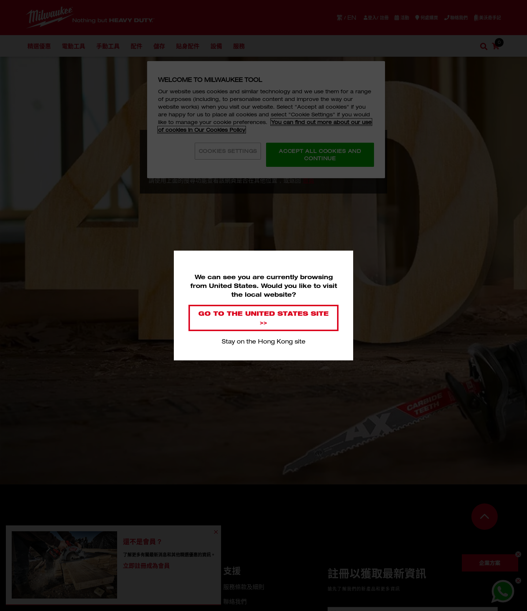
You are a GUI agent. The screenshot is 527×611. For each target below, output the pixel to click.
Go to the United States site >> (263, 318)
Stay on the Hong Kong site (264, 341)
